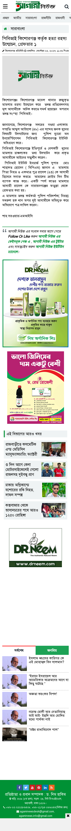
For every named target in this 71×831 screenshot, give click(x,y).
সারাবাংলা (31, 18)
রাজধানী (60, 18)
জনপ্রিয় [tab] (52, 650)
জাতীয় (17, 18)
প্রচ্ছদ (6, 18)
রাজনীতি (46, 18)
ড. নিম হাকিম (56, 794)
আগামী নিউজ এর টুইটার (48, 242)
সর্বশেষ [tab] (18, 650)
